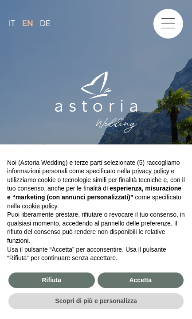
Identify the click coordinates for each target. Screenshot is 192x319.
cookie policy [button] (39, 206)
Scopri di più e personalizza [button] (96, 300)
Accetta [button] (140, 280)
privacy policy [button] (150, 171)
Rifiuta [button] (51, 280)
